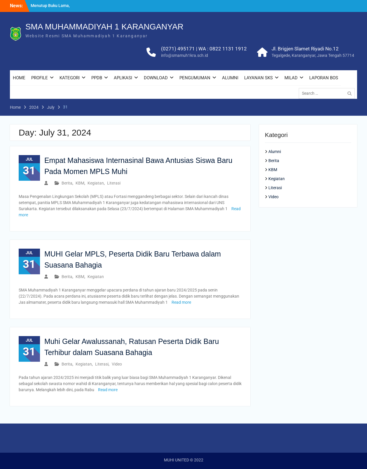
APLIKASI (123, 77)
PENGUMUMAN (194, 77)
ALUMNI (230, 77)
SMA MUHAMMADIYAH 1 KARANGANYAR (104, 26)
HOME (19, 77)
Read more (181, 302)
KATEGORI (70, 77)
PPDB (96, 77)
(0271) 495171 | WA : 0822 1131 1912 (204, 49)
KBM (80, 183)
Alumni (274, 151)
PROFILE (39, 77)
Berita (67, 183)
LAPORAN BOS (323, 77)
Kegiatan (96, 183)
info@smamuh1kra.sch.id (184, 55)
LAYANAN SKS (258, 77)
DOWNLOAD (156, 77)
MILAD (291, 77)
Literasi (113, 183)
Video (117, 364)
